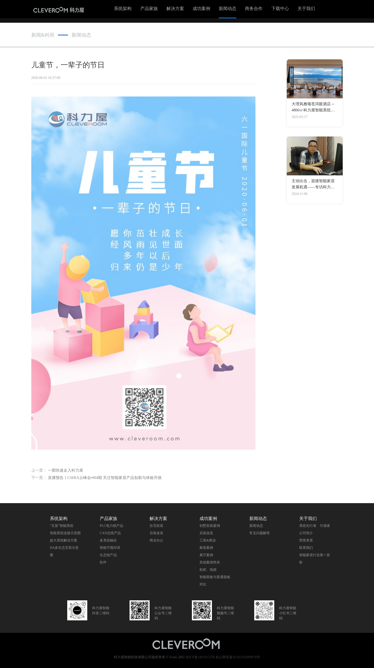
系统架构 (123, 8)
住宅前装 (156, 526)
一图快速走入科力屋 (65, 472)
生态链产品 (108, 555)
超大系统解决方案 (63, 540)
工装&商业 (207, 540)
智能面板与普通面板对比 (214, 580)
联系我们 (306, 548)
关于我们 (306, 8)
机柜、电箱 (208, 570)
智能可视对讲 (110, 548)
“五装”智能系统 (61, 526)
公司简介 (306, 533)
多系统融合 (108, 540)
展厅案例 (206, 555)
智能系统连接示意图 (65, 533)
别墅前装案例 (209, 526)
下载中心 (280, 8)
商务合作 (254, 8)
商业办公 (156, 540)
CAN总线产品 (110, 533)
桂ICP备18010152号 (200, 657)
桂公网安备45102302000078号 (238, 657)
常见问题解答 (259, 533)
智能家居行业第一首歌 (314, 558)
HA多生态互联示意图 (64, 551)
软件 (103, 562)
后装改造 (156, 533)
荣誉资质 (306, 540)
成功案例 (201, 8)
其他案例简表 (209, 562)
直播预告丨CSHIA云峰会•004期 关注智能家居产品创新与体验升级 (105, 480)
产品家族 (149, 8)
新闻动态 (227, 8)
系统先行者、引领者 (314, 526)
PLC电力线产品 (111, 526)
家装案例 (206, 548)
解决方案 (175, 8)
